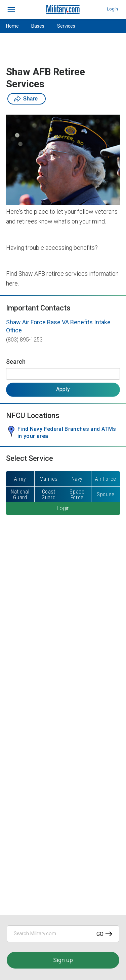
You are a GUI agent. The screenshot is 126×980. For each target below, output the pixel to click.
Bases (37, 26)
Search (16, 361)
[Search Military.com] (63, 933)
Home (12, 26)
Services (66, 26)
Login (112, 8)
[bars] (11, 10)
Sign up (63, 959)
